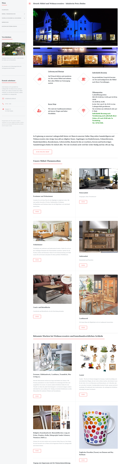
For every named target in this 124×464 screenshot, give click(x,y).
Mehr (37, 211)
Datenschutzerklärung (62, 463)
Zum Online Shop (42, 152)
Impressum (46, 463)
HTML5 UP (14, 122)
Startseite (5, 9)
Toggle (30, 3)
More (37, 396)
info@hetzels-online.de (10, 98)
